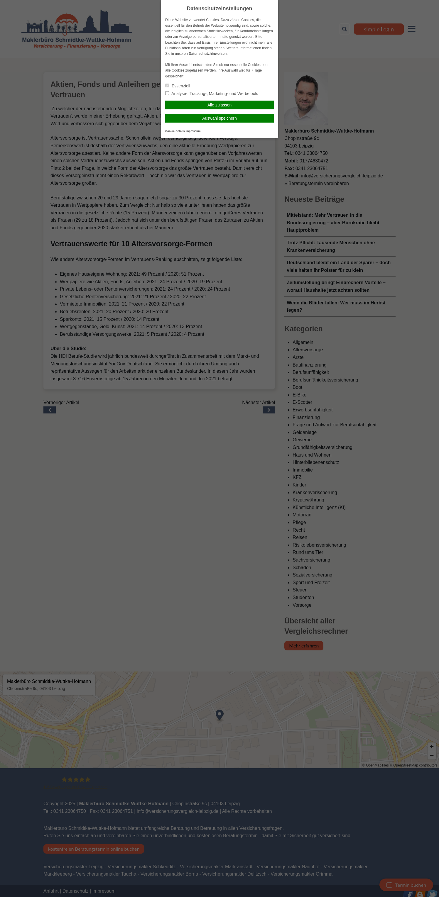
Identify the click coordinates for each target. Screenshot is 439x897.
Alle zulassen (219, 105)
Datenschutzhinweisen (208, 54)
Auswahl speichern (219, 118)
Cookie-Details (175, 131)
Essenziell (177, 86)
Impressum (192, 131)
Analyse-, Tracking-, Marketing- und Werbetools (211, 93)
